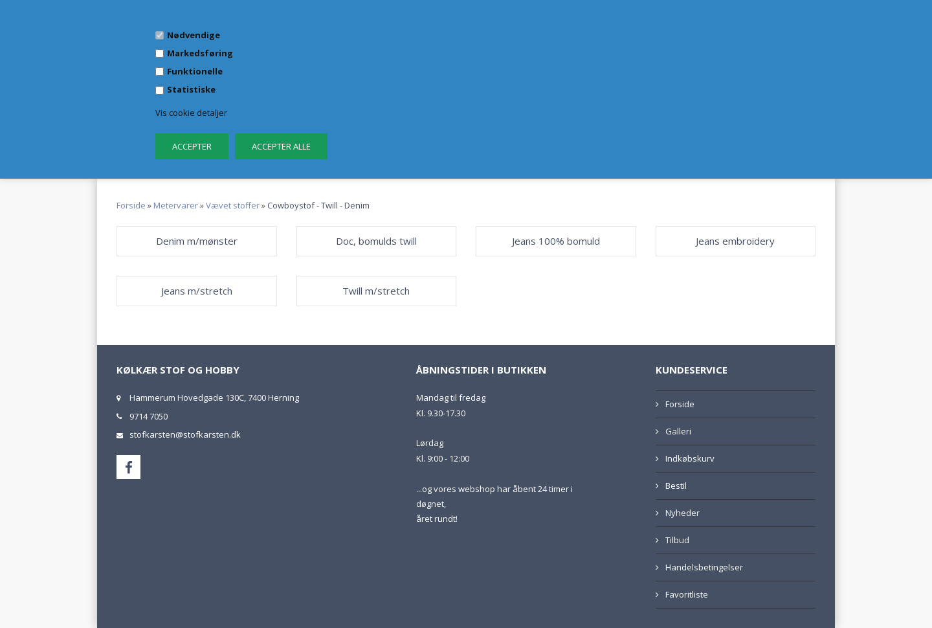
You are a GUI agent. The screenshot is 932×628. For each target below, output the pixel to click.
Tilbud (677, 540)
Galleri (678, 431)
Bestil (676, 485)
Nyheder (682, 513)
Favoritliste (686, 594)
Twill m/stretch (376, 290)
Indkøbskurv (690, 458)
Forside (131, 205)
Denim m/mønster (197, 240)
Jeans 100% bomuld (556, 240)
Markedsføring (200, 53)
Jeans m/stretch (196, 290)
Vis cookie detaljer (191, 112)
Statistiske (191, 89)
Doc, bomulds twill (376, 240)
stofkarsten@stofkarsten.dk (185, 434)
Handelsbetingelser (704, 567)
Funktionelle (195, 71)
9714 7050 (148, 416)
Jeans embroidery (735, 240)
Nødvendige (193, 35)
